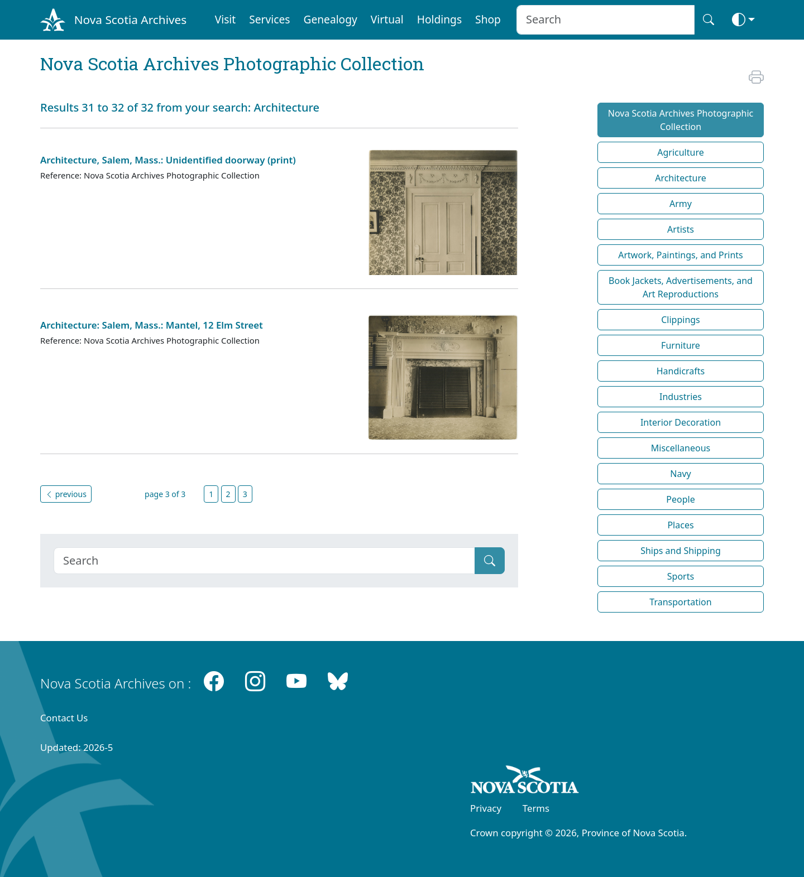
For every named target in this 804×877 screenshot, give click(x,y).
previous (66, 494)
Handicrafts (681, 371)
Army (680, 203)
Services (269, 19)
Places (680, 525)
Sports (680, 576)
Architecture (680, 178)
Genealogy (330, 19)
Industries (680, 397)
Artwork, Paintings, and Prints (680, 255)
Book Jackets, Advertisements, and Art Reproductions (681, 287)
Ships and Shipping (680, 550)
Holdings (439, 19)
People (680, 499)
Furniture (680, 345)
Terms (536, 808)
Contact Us (64, 717)
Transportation (680, 602)
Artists (680, 229)
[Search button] (708, 20)
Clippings (680, 320)
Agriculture (680, 152)
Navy (680, 474)
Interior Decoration (680, 422)
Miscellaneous (680, 448)
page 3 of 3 (165, 494)
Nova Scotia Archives (130, 19)
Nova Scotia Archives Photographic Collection (681, 120)
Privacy (485, 808)
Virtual (387, 19)
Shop (488, 19)
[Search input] (605, 20)
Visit (225, 19)
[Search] (264, 560)
